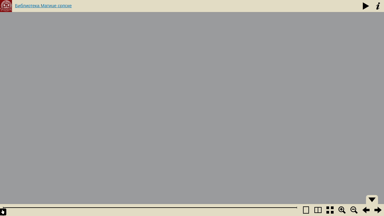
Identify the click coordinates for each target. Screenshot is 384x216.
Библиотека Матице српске (43, 5)
